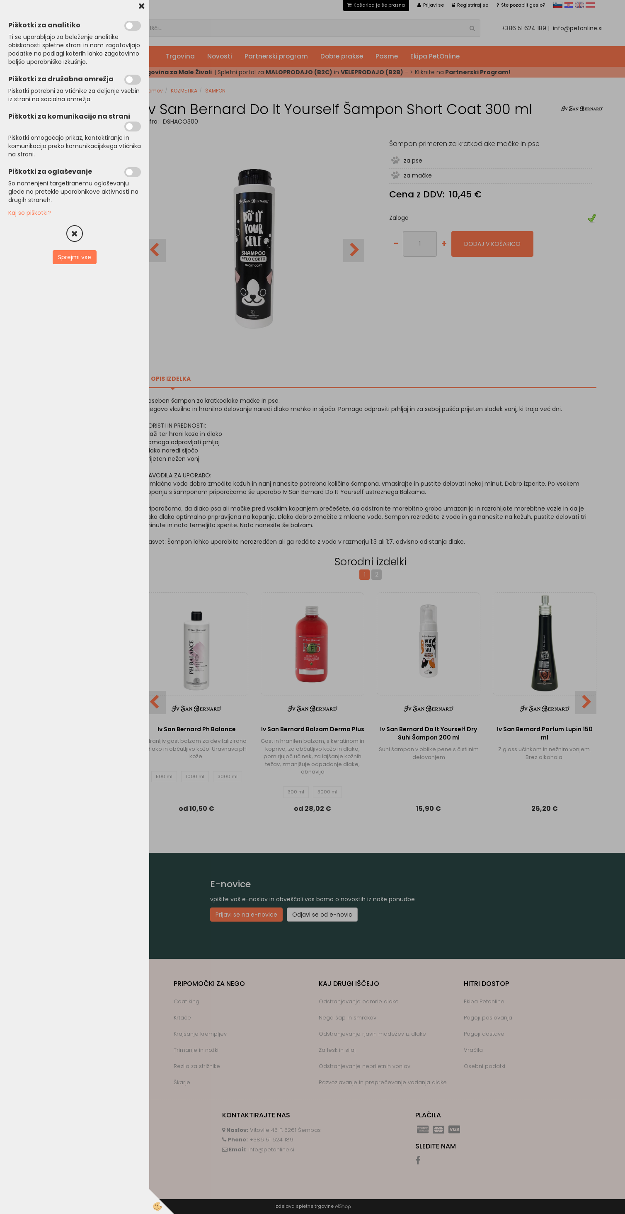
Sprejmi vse (74, 257)
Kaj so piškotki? (29, 213)
